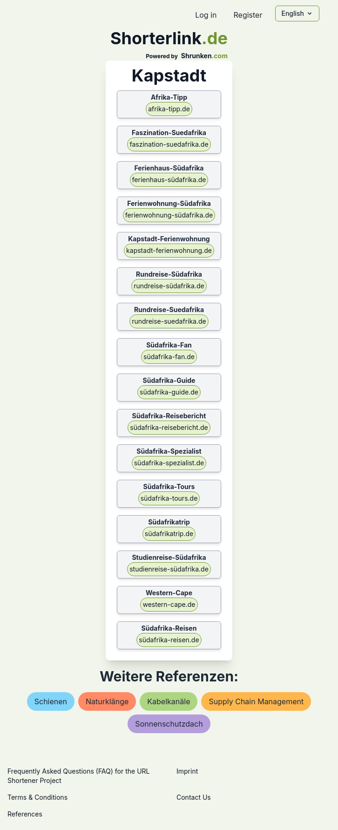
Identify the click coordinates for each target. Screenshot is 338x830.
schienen (50, 701)
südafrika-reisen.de (169, 640)
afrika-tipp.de (169, 109)
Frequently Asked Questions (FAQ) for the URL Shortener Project (78, 775)
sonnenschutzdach (169, 723)
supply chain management (256, 701)
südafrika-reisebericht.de (169, 427)
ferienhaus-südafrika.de (169, 180)
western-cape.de (168, 604)
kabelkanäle (168, 701)
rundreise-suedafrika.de (169, 321)
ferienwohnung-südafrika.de (169, 215)
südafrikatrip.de (169, 533)
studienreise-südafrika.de (169, 569)
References (24, 814)
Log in (205, 15)
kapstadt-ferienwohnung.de (169, 250)
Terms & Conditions (37, 797)
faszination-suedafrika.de (168, 144)
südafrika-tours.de (169, 498)
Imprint (187, 771)
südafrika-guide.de (169, 392)
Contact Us (193, 797)
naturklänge (107, 701)
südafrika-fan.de (169, 357)
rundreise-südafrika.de (169, 286)
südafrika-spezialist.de (169, 463)
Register (247, 15)
